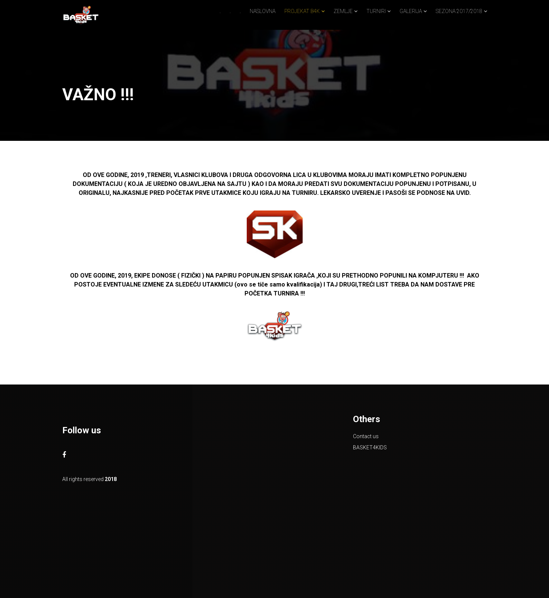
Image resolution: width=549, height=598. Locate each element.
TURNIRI (376, 11)
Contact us (366, 436)
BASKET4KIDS (370, 447)
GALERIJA (411, 11)
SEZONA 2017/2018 (459, 11)
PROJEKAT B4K (302, 11)
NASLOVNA (262, 11)
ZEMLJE (343, 11)
